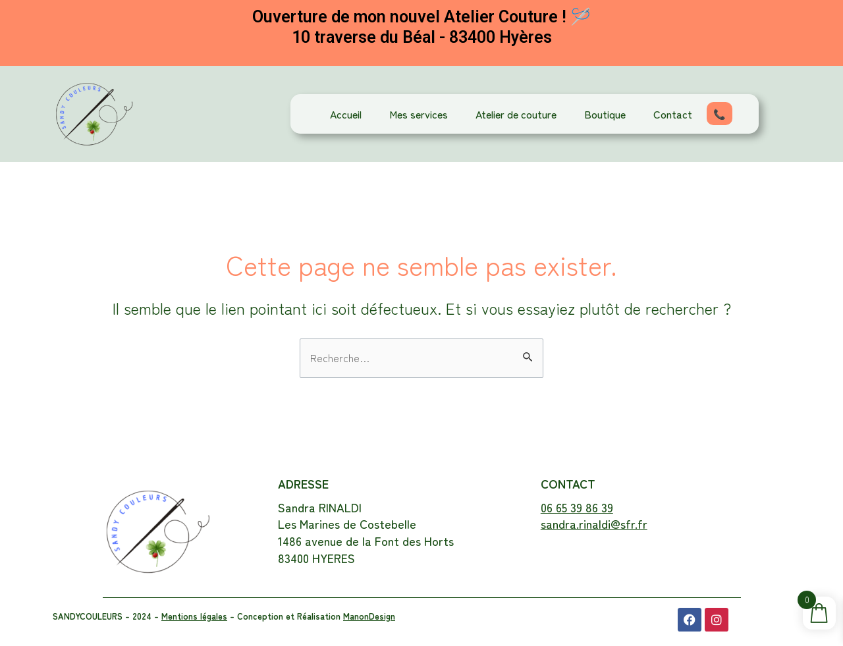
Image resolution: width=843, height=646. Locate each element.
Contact (672, 114)
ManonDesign (369, 616)
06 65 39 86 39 (577, 507)
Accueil (346, 114)
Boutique (605, 114)
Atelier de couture (516, 114)
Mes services (418, 114)
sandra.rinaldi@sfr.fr (594, 523)
